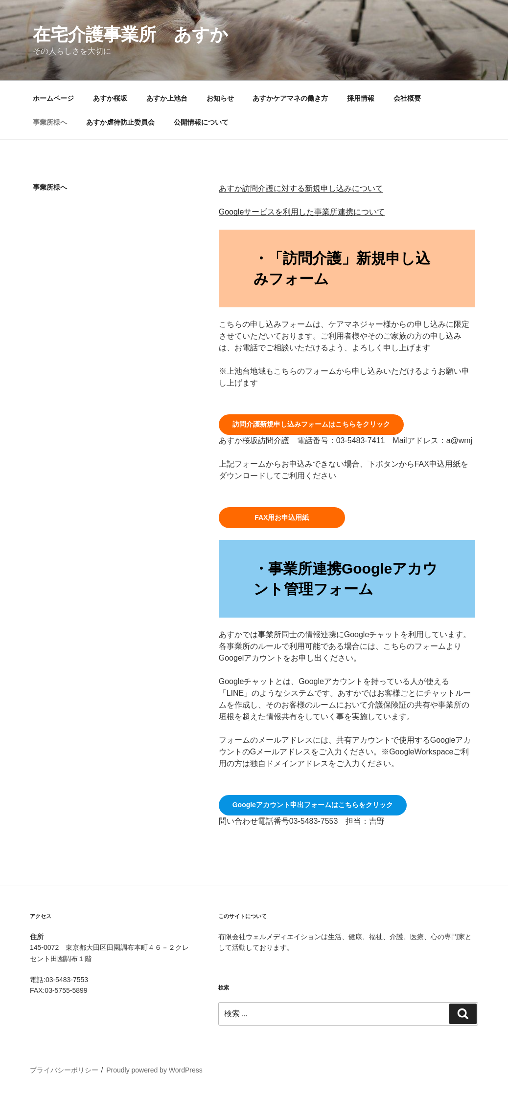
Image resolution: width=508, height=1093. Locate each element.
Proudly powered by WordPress (154, 1070)
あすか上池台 (166, 98)
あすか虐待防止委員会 (120, 122)
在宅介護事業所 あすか (130, 34)
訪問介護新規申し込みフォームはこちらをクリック (311, 424)
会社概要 (407, 98)
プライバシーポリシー (64, 1070)
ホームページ (53, 98)
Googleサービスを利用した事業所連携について (302, 212)
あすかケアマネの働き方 (290, 98)
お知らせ (220, 98)
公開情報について (201, 122)
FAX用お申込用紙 (281, 517)
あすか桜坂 (110, 98)
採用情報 (360, 98)
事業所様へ (50, 122)
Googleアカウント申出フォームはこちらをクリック (312, 805)
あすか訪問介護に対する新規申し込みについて (301, 188)
